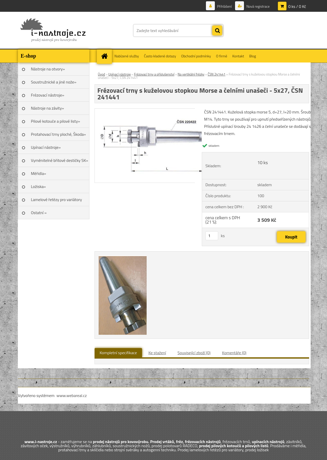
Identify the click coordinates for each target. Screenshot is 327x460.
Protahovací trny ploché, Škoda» (58, 134)
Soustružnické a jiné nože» (53, 82)
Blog (252, 56)
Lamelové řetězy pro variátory (56, 199)
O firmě (221, 56)
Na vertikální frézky (191, 74)
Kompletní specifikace (118, 353)
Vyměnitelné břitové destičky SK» (59, 160)
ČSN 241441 (216, 74)
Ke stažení (157, 353)
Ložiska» (38, 186)
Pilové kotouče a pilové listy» (55, 121)
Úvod (101, 74)
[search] (217, 31)
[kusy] (211, 235)
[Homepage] (106, 55)
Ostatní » (39, 213)
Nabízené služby (126, 56)
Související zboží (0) (194, 353)
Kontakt (238, 56)
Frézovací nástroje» (47, 95)
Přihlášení (224, 6)
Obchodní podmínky (196, 56)
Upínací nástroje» (46, 147)
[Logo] (53, 30)
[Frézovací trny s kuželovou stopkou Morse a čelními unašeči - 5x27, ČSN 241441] (151, 111)
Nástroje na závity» (47, 108)
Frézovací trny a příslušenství (154, 74)
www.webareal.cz (71, 395)
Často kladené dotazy (160, 56)
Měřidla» (38, 173)
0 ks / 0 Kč (297, 6)
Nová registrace (258, 6)
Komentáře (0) (234, 353)
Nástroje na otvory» (48, 69)
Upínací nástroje (119, 74)
